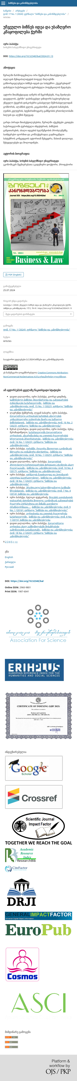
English (9, 557)
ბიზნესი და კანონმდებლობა (23, 3)
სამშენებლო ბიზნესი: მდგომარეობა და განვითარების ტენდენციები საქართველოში (39, 401)
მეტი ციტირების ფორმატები (20, 314)
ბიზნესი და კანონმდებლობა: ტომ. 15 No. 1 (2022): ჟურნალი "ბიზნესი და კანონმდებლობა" (41, 406)
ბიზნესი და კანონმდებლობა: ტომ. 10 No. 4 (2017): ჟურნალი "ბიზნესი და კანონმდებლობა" (41, 469)
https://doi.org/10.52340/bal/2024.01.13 (31, 56)
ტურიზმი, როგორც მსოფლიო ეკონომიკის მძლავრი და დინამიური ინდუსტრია (41, 450)
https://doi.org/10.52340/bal (27, 581)
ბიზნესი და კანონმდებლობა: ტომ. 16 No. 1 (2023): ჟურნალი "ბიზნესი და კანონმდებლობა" (42, 442)
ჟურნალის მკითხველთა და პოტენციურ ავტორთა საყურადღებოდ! (39, 476)
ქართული (10, 562)
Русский (9, 566)
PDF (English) (14, 274)
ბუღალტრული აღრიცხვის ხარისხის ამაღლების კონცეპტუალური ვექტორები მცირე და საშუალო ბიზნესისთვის (36, 419)
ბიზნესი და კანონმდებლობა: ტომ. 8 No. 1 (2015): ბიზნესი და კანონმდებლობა (41, 518)
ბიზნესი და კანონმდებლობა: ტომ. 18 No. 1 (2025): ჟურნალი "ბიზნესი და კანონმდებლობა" (41, 455)
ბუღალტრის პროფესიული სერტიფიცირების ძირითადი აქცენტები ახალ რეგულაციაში (42, 465)
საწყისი (7, 10)
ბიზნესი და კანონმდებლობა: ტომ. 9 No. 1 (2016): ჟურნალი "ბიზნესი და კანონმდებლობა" (40, 508)
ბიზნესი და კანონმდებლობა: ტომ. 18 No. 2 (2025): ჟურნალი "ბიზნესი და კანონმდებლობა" (41, 533)
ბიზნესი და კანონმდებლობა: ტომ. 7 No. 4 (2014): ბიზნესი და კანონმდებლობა (40, 492)
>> (16, 541)
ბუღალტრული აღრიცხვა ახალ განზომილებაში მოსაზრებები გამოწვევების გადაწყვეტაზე (37, 526)
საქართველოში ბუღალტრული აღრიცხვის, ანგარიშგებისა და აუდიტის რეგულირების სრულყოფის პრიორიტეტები (39, 435)
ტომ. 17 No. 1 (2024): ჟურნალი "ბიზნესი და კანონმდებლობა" (34, 14)
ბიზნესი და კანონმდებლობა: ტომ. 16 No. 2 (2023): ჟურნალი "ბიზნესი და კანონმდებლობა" (41, 424)
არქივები (20, 10)
